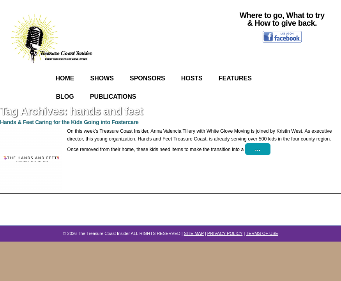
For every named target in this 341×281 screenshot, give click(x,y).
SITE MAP (194, 233)
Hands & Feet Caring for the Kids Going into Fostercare (69, 122)
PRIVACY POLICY (224, 233)
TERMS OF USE (262, 233)
